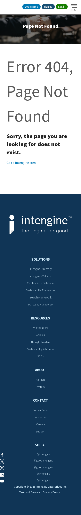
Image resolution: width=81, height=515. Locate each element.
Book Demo (31, 6)
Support (40, 431)
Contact (40, 400)
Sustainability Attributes (40, 349)
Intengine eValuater (41, 276)
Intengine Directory (41, 269)
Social (40, 445)
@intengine (43, 454)
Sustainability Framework (40, 290)
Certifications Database (40, 283)
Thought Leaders (40, 342)
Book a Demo (41, 410)
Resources (40, 318)
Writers (40, 387)
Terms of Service (29, 492)
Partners (40, 379)
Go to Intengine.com (21, 163)
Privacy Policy (51, 492)
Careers (40, 424)
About (40, 370)
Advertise (40, 417)
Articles (40, 335)
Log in (61, 6)
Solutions (40, 259)
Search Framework (40, 297)
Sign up (48, 6)
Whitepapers (40, 328)
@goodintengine (43, 460)
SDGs (40, 356)
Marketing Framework (40, 304)
